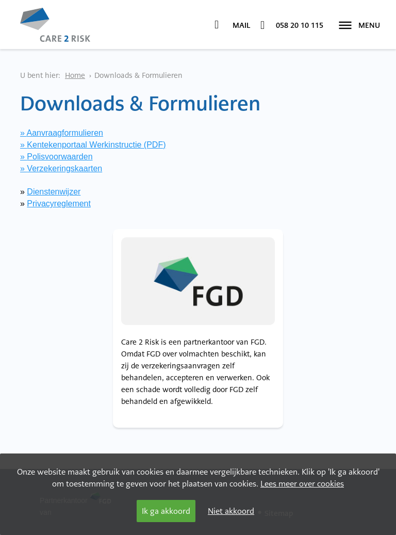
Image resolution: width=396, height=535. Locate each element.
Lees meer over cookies (302, 483)
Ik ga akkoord (166, 511)
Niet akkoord (231, 511)
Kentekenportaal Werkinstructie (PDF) (96, 144)
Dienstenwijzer (53, 191)
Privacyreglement (59, 203)
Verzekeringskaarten (64, 168)
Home (75, 75)
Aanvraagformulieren (64, 132)
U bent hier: (40, 75)
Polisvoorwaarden (59, 156)
